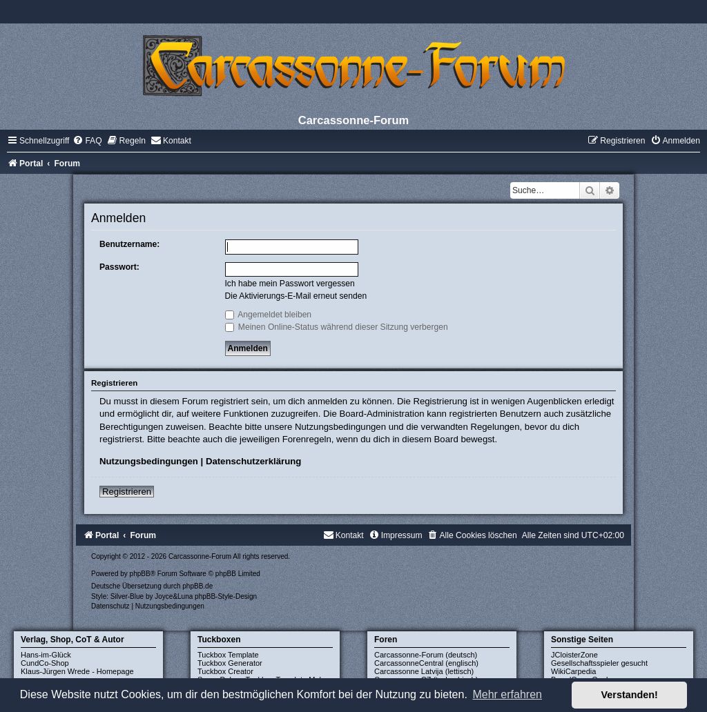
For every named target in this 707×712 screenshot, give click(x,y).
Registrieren (126, 491)
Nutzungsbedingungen (148, 461)
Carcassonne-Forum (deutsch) (425, 655)
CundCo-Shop (45, 663)
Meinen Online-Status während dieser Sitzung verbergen (336, 327)
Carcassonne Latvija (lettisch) (424, 671)
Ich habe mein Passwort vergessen (290, 283)
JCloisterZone (574, 655)
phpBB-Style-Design (226, 596)
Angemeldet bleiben (268, 314)
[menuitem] (86, 141)
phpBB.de (197, 586)
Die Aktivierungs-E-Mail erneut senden (296, 296)
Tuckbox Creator (225, 671)
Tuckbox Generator (229, 663)
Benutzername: (129, 244)
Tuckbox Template (228, 655)
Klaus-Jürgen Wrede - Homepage (77, 671)
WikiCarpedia (573, 671)
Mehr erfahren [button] (507, 694)
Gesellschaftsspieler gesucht (599, 663)
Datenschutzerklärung (254, 461)
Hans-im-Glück (46, 655)
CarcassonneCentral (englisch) (426, 663)
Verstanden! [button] (629, 694)
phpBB (140, 573)
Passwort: (119, 267)
